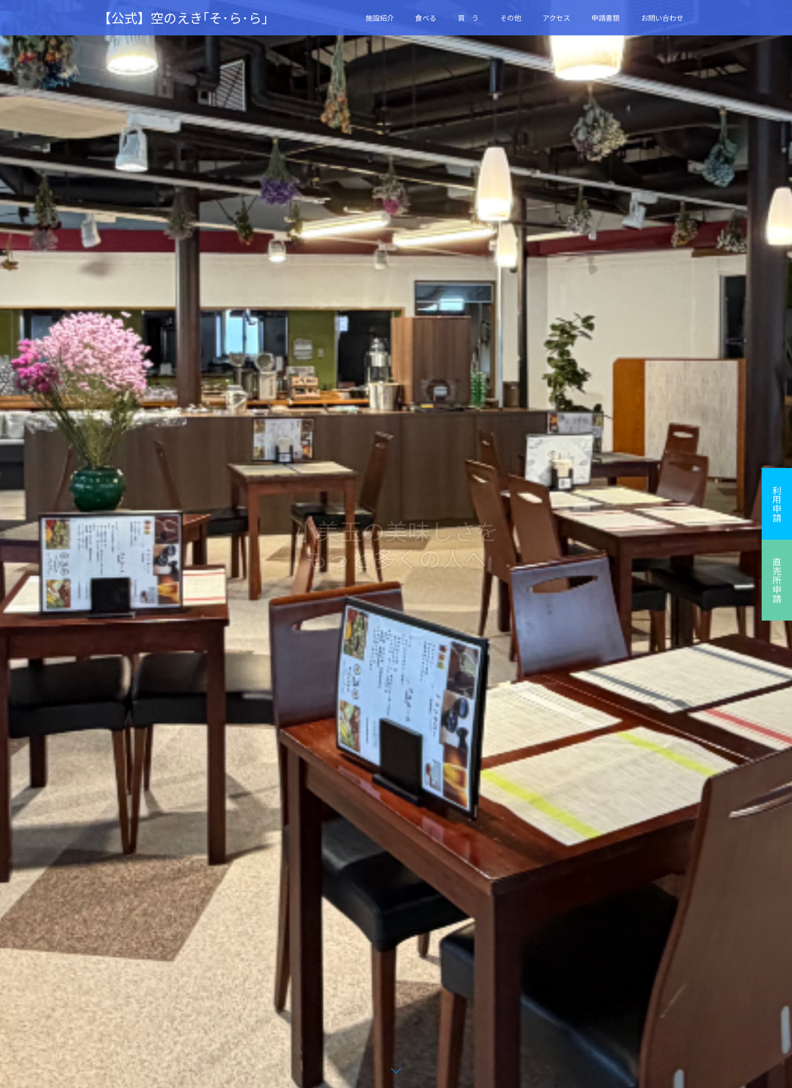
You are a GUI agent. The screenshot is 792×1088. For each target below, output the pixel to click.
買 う (468, 18)
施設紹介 (380, 18)
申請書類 (605, 18)
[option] (396, 544)
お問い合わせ (662, 18)
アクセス (556, 18)
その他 (510, 18)
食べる (425, 18)
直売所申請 (776, 580)
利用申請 (776, 504)
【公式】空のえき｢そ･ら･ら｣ (183, 17)
